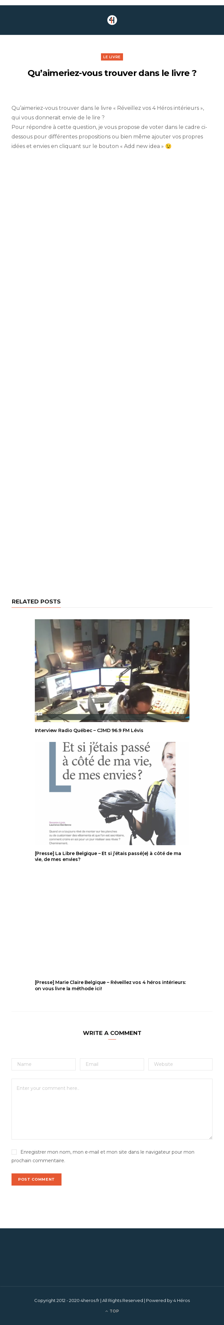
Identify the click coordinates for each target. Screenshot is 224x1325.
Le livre (111, 57)
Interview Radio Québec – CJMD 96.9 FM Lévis (89, 730)
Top (112, 1311)
